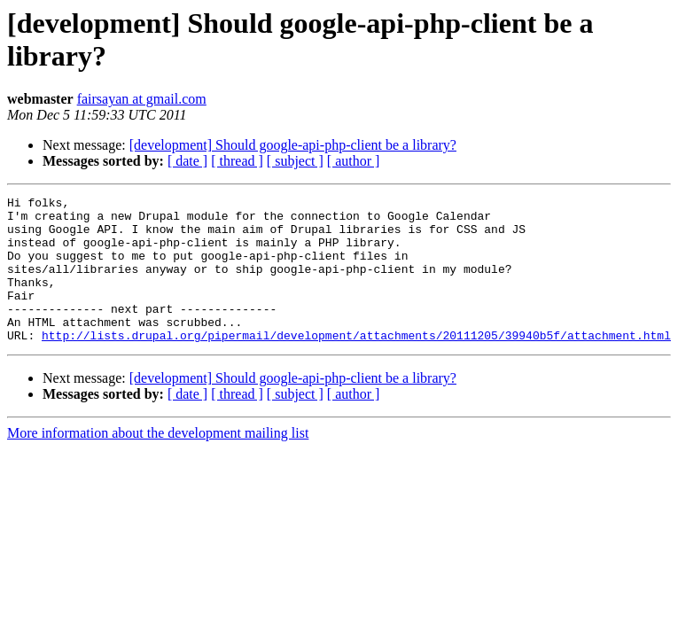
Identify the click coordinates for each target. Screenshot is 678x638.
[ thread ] (237, 160)
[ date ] (187, 160)
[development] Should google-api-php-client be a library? (292, 144)
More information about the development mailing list (157, 462)
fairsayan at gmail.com (142, 98)
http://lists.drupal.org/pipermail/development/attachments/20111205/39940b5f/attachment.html (356, 364)
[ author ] (353, 160)
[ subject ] (295, 160)
